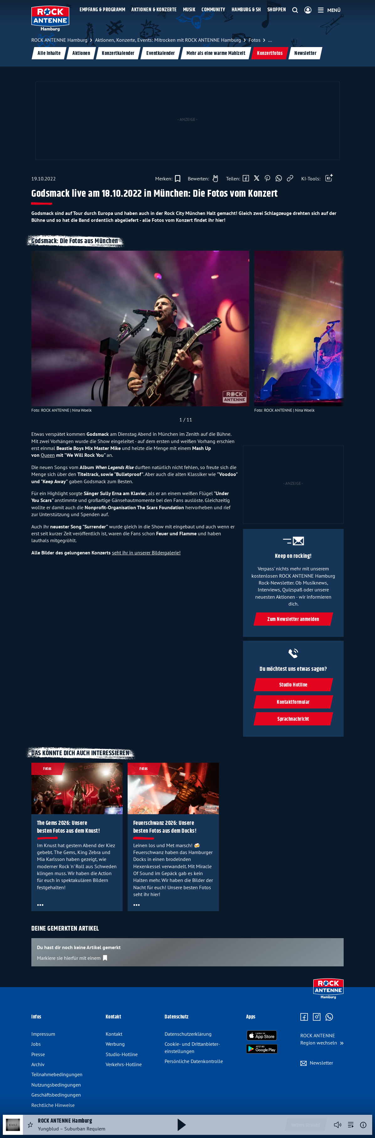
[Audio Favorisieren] (30, 1124)
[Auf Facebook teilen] (245, 178)
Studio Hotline (293, 685)
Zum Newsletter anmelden (293, 619)
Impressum (43, 1034)
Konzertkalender (118, 53)
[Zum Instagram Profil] (316, 1017)
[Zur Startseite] (328, 997)
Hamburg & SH (246, 10)
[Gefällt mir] (201, 178)
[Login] (308, 10)
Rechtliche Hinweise (53, 1105)
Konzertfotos (270, 53)
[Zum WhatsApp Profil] (329, 1017)
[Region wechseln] (322, 1039)
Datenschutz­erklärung (188, 1034)
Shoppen (276, 10)
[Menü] (329, 10)
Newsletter (305, 53)
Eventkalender (160, 53)
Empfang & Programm (102, 10)
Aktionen (81, 53)
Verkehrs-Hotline (124, 1064)
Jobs (36, 1044)
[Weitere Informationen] (363, 1125)
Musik (189, 10)
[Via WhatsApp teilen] (278, 178)
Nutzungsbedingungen (56, 1085)
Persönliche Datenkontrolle (194, 1061)
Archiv (38, 1064)
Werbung (115, 1044)
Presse (38, 1054)
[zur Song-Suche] (351, 1125)
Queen (48, 455)
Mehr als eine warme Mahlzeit (216, 53)
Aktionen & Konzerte (154, 10)
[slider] (186, 338)
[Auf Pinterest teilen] (267, 178)
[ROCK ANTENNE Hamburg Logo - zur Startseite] (50, 18)
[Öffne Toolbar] (329, 178)
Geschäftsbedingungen (56, 1095)
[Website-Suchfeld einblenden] (295, 10)
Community (213, 10)
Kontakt (114, 1034)
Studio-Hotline (122, 1054)
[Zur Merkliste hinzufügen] (167, 178)
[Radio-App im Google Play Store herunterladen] (261, 1049)
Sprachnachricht (293, 719)
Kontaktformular (293, 702)
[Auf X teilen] (256, 178)
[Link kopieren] (290, 178)
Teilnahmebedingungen (56, 1074)
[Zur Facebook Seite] (304, 1017)
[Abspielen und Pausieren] (182, 1124)
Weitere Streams (306, 1125)
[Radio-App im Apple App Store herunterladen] (261, 1035)
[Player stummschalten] (337, 1125)
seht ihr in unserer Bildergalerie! (146, 552)
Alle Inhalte (49, 53)
